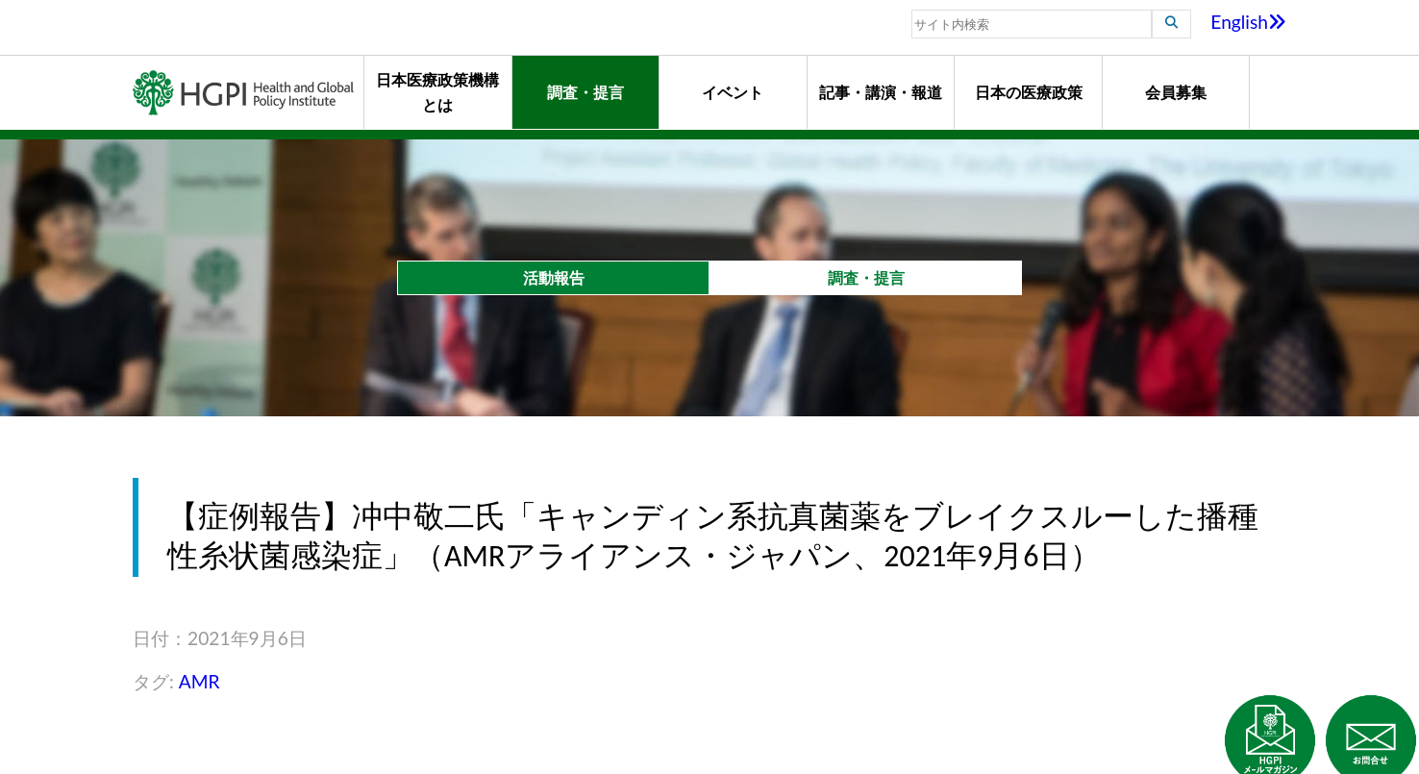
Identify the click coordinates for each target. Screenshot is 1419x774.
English (1248, 22)
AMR (199, 681)
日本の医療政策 (1029, 92)
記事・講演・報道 (880, 92)
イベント (732, 92)
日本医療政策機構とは (437, 91)
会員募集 (1176, 92)
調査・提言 (585, 92)
